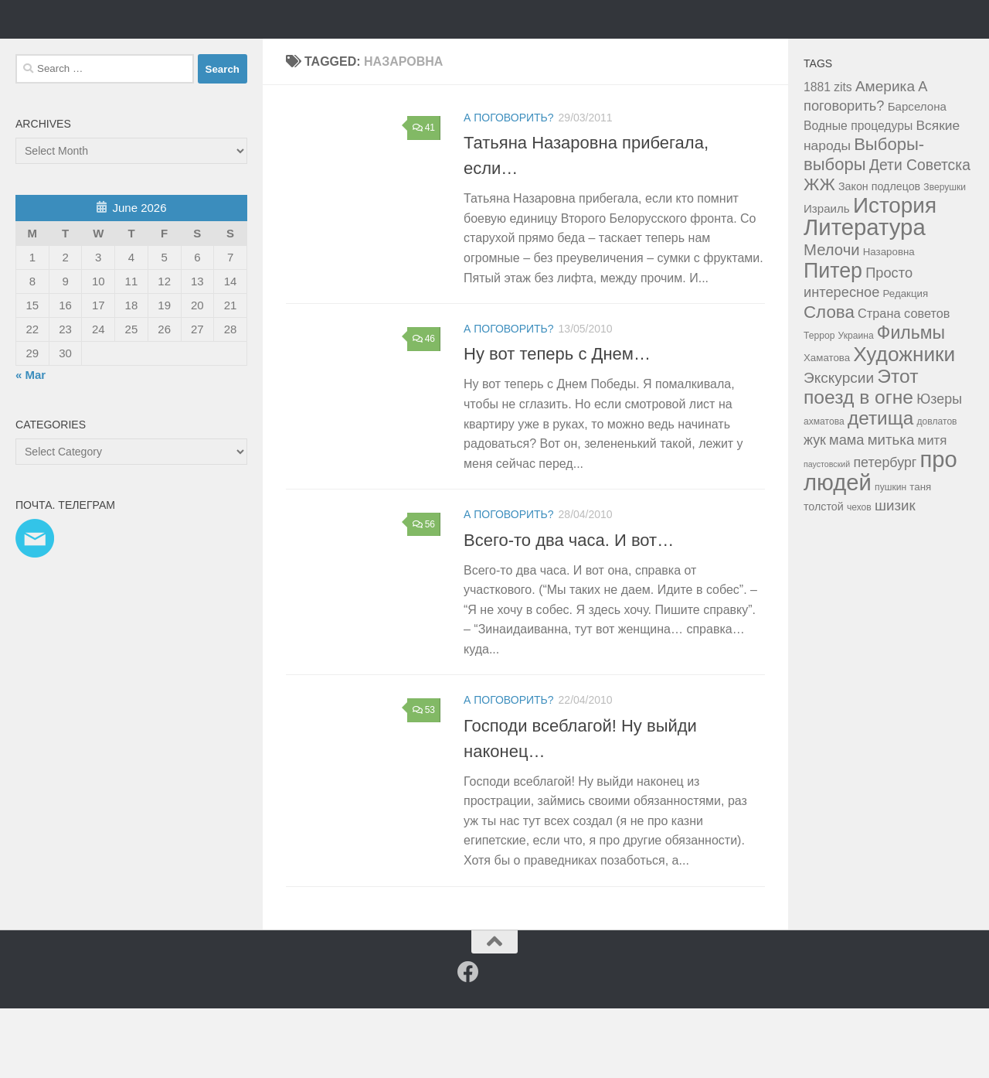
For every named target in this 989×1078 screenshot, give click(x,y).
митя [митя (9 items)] (932, 510)
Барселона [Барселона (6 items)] (917, 176)
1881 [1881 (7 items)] (817, 156)
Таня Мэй (96, 54)
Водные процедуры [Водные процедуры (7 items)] (858, 195)
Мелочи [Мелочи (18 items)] (832, 319)
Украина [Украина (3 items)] (856, 405)
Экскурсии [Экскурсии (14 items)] (839, 447)
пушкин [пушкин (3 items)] (890, 556)
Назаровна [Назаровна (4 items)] (889, 321)
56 (424, 593)
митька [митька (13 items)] (891, 509)
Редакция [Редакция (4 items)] (906, 363)
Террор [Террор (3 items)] (819, 405)
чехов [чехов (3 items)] (859, 576)
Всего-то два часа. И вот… (569, 609)
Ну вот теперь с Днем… (557, 423)
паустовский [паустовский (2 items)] (827, 533)
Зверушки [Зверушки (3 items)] (944, 256)
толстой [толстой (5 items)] (824, 576)
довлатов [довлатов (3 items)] (936, 491)
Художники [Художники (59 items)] (904, 423)
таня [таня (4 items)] (920, 556)
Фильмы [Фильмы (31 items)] (911, 402)
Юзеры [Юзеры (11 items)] (939, 468)
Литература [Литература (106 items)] (865, 296)
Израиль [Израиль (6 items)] (827, 278)
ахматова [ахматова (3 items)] (824, 491)
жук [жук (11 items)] (815, 509)
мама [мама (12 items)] (846, 509)
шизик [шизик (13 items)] (895, 575)
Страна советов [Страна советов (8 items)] (904, 383)
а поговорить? (509, 187)
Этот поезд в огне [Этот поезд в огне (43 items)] (861, 456)
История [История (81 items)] (894, 275)
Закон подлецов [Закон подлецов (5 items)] (879, 256)
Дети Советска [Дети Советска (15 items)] (919, 235)
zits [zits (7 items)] (843, 156)
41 (424, 197)
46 (424, 408)
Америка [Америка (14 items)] (885, 156)
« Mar (30, 444)
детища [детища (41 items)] (880, 487)
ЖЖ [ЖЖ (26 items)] (819, 254)
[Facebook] (468, 1041)
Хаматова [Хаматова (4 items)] (827, 427)
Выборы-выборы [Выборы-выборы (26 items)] (864, 224)
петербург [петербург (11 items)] (884, 532)
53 (424, 779)
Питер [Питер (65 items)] (833, 340)
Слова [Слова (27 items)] (829, 381)
